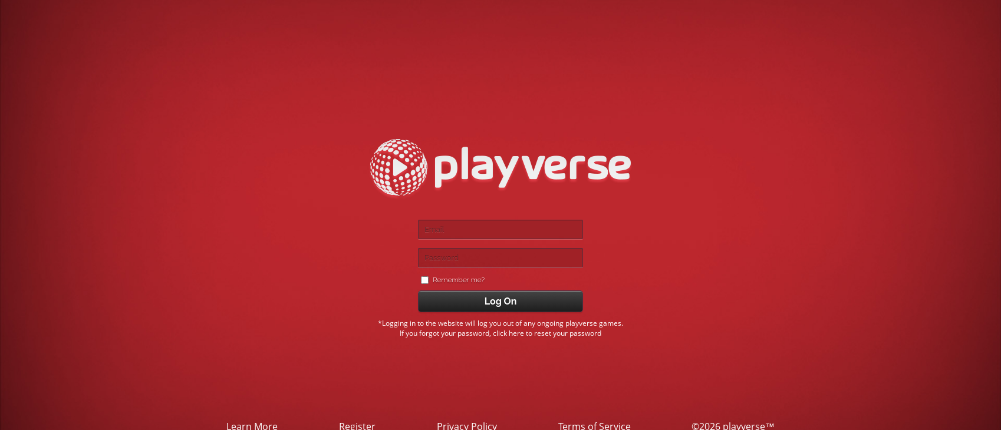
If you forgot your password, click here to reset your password (500, 333)
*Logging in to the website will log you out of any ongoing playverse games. (500, 323)
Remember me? (459, 280)
